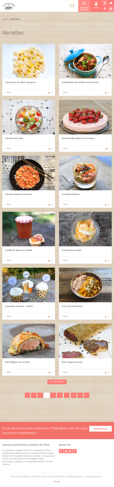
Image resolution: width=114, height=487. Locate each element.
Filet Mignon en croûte (17, 362)
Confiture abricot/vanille (18, 250)
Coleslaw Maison (71, 194)
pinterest (75, 451)
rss (70, 451)
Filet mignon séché (72, 362)
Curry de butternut (72, 306)
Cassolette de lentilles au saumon (80, 82)
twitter (65, 451)
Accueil (57, 481)
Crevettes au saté (71, 250)
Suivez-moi (100, 428)
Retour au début (57, 382)
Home (5, 19)
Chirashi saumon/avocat (18, 194)
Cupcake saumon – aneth (19, 306)
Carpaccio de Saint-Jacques (20, 82)
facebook (61, 451)
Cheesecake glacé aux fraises (78, 138)
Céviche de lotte (14, 138)
